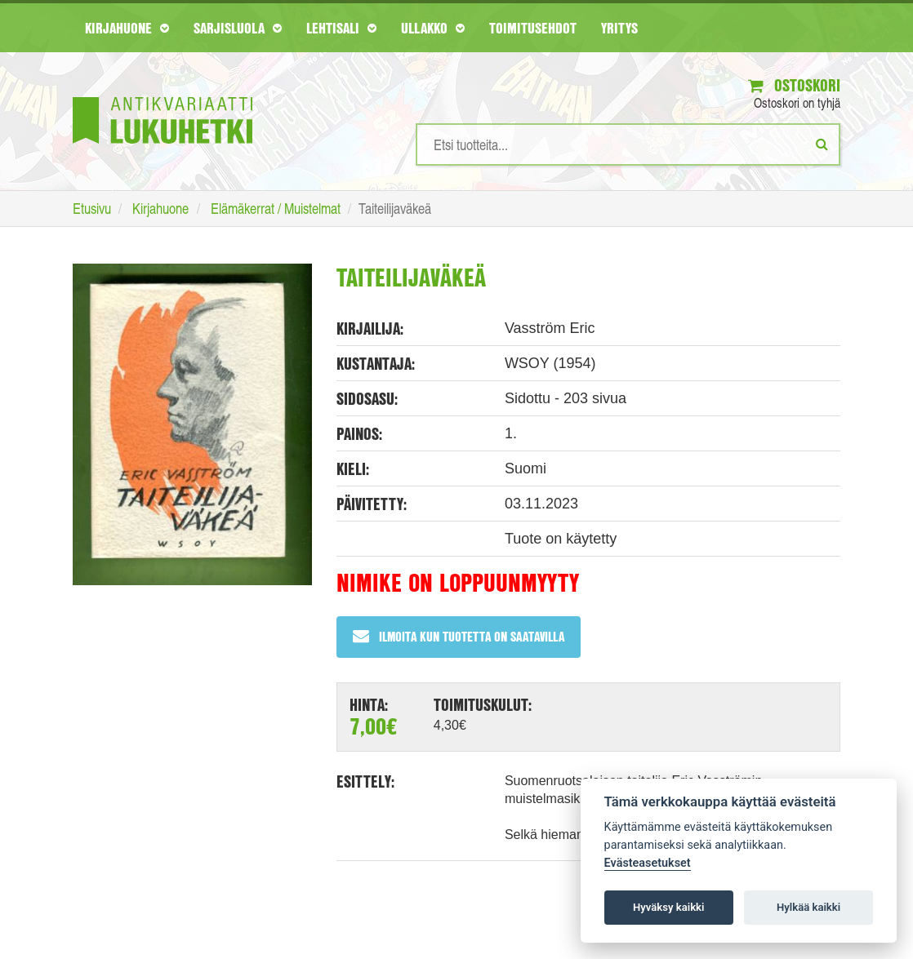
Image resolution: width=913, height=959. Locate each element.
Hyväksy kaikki (668, 907)
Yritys (619, 27)
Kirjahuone (127, 27)
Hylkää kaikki (808, 907)
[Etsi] (822, 143)
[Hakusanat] (628, 144)
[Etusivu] (162, 96)
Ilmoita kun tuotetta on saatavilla (458, 636)
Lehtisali (341, 27)
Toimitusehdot (533, 27)
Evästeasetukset (647, 863)
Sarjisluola (238, 27)
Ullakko (433, 27)
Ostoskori (794, 85)
